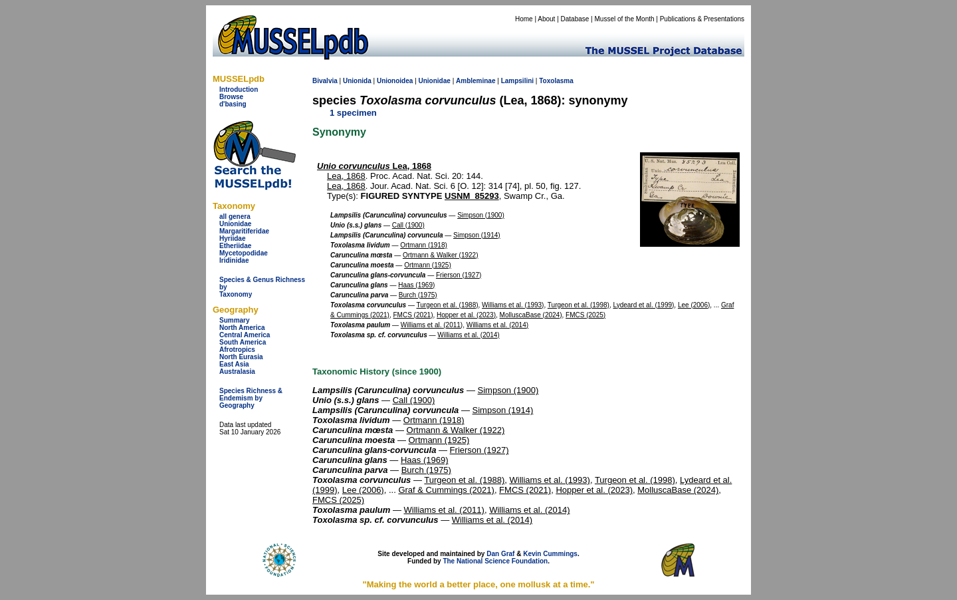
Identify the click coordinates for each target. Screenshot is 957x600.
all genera (235, 216)
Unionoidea (395, 80)
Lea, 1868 (374, 166)
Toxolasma (556, 80)
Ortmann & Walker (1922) (440, 255)
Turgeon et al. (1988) (447, 305)
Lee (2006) (694, 305)
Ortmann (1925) (427, 265)
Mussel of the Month (625, 19)
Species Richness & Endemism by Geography (250, 398)
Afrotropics (237, 349)
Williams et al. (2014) (497, 325)
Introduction (238, 89)
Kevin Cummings (550, 553)
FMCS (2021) (413, 315)
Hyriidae (232, 238)
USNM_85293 (472, 196)
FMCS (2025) (585, 315)
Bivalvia (325, 80)
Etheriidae (235, 245)
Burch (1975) (418, 295)
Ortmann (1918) (423, 245)
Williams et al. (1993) (513, 305)
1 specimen (353, 113)
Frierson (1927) (458, 275)
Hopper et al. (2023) (466, 315)
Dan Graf (500, 553)
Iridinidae (234, 260)
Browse (231, 96)
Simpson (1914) (476, 235)
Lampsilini (517, 80)
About (546, 19)
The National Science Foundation (495, 561)
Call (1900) (408, 225)
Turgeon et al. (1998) (578, 305)
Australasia (237, 371)
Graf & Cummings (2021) (446, 490)
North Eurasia (241, 357)
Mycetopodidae (243, 253)
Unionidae (235, 223)
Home (524, 19)
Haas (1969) (416, 285)
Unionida (357, 80)
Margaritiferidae (244, 231)
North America (242, 327)
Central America (244, 335)
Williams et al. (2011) (432, 325)
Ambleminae (475, 80)
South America (242, 342)
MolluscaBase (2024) (531, 315)
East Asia (234, 364)
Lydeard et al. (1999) (643, 305)
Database (575, 19)
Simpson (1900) (480, 215)
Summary (234, 320)
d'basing (233, 104)
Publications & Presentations (702, 19)
